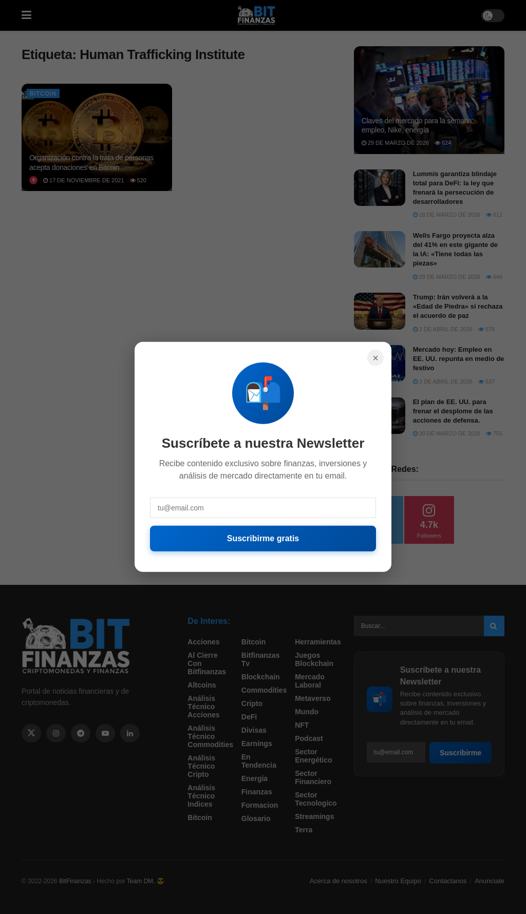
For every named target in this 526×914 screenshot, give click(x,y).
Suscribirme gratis (263, 538)
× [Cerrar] (375, 358)
